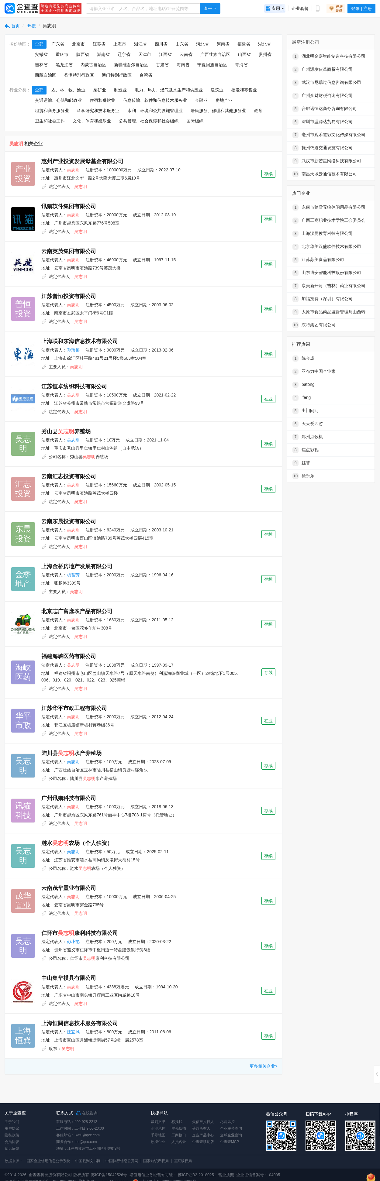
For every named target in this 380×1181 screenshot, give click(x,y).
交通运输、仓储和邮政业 (58, 100)
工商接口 (178, 1135)
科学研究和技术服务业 (98, 110)
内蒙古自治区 (93, 64)
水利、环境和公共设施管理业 (155, 110)
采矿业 (99, 90)
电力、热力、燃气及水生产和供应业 (169, 90)
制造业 (120, 90)
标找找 (176, 1122)
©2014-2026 (15, 1174)
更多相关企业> (264, 1066)
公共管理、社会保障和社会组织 (148, 120)
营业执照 (225, 1174)
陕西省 (82, 54)
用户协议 (12, 1128)
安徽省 (41, 54)
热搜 (31, 25)
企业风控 (158, 1128)
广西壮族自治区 (215, 54)
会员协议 (12, 1142)
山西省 (244, 54)
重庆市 (62, 54)
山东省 (181, 44)
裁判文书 (158, 1122)
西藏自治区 (45, 75)
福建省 (243, 44)
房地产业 (224, 100)
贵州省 (265, 54)
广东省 (57, 44)
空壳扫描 (178, 1128)
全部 (39, 44)
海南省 (183, 64)
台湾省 (146, 75)
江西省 (165, 54)
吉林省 (41, 64)
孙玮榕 (73, 350)
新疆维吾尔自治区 (131, 64)
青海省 (241, 64)
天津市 (144, 54)
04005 (274, 1174)
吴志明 (73, 440)
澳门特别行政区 (117, 75)
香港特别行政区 (79, 75)
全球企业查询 (231, 1135)
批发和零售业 (244, 90)
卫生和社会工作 (50, 120)
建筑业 (217, 90)
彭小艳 (73, 941)
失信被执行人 (203, 1122)
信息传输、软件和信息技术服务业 (155, 100)
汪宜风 (73, 1031)
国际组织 (194, 120)
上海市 (119, 44)
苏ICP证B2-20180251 (197, 1174)
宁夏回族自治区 (212, 64)
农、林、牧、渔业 (68, 90)
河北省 (202, 44)
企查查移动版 (203, 1142)
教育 (258, 110)
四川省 (161, 44)
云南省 (186, 54)
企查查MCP (229, 1142)
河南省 (223, 44)
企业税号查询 (231, 1128)
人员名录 (178, 1142)
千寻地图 (158, 1135)
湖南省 (103, 54)
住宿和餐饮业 (102, 100)
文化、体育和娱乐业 (92, 120)
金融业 (201, 100)
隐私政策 (12, 1135)
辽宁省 (124, 54)
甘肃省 (162, 64)
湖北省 (264, 44)
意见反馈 (12, 1148)
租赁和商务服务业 (52, 110)
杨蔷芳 (73, 574)
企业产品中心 (203, 1135)
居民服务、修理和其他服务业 (218, 110)
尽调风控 (227, 1122)
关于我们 (12, 1122)
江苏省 (99, 44)
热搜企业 (158, 1142)
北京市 (78, 44)
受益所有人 (201, 1128)
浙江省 (140, 44)
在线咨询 (87, 1113)
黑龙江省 (64, 64)
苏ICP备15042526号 (109, 1174)
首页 (12, 25)
